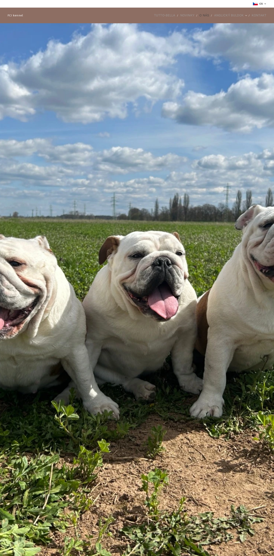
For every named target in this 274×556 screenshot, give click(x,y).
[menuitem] (164, 15)
